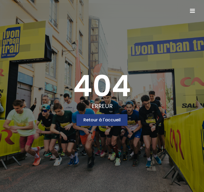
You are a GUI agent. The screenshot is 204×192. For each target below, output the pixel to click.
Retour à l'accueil (102, 120)
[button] (192, 11)
